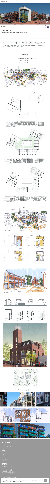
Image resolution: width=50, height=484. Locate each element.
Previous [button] (1, 14)
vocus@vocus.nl (5, 457)
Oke (45, 480)
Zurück (3, 26)
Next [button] (46, 14)
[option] (25, 13)
